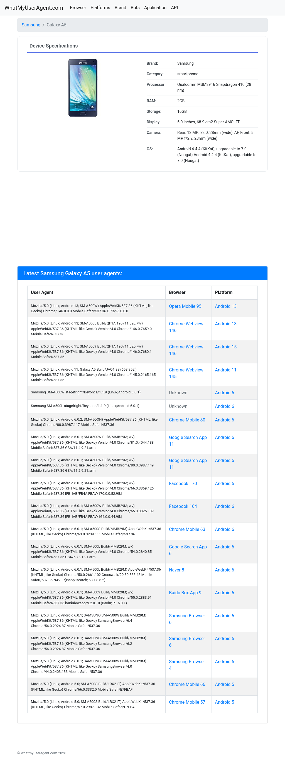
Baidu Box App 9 (185, 592)
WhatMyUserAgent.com (33, 7)
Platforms (100, 7)
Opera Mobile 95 (185, 306)
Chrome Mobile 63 (187, 529)
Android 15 (226, 346)
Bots (135, 7)
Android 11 (226, 370)
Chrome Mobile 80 (187, 420)
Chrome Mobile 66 (187, 684)
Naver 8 (176, 570)
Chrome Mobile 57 (187, 702)
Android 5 (224, 684)
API (174, 7)
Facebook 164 (183, 506)
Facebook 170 (183, 483)
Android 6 (224, 392)
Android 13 (226, 306)
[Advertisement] (142, 219)
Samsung (31, 25)
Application (155, 7)
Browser (78, 7)
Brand (120, 7)
